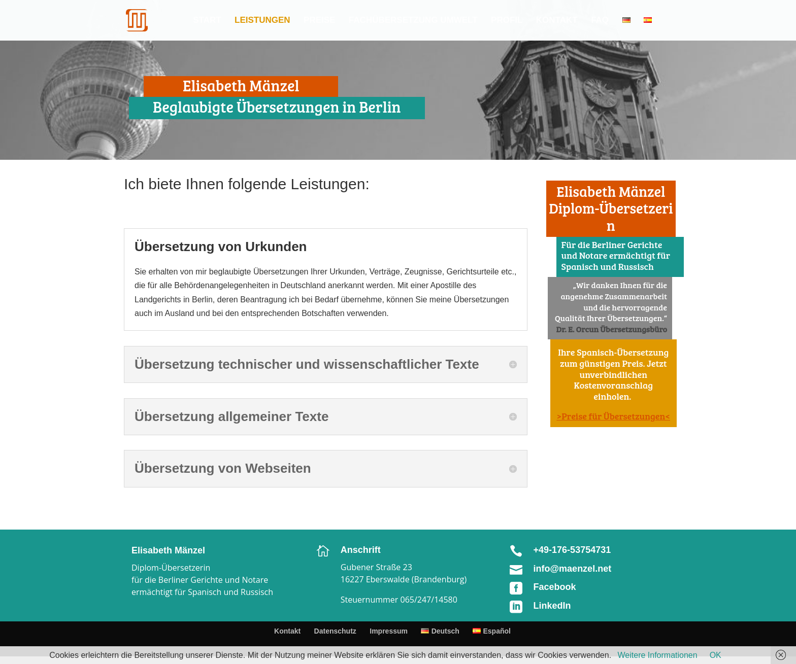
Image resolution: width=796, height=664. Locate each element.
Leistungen (262, 21)
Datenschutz (335, 631)
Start (207, 21)
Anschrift (361, 550)
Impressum (389, 631)
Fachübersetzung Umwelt (413, 21)
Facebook (555, 587)
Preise (319, 21)
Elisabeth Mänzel (168, 550)
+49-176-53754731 (572, 550)
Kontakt (557, 21)
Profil (506, 21)
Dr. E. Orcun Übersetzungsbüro (611, 329)
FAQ (600, 21)
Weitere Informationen (658, 655)
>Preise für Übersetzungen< (613, 416)
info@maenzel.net (573, 569)
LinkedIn (552, 606)
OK (715, 655)
